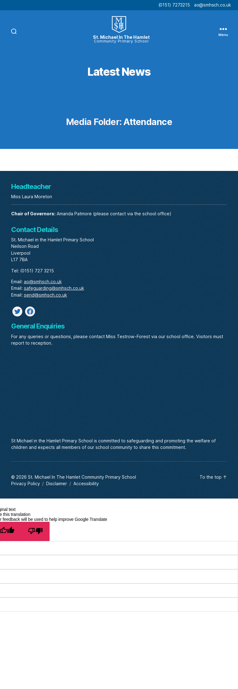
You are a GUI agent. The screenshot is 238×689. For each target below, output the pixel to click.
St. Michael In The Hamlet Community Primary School (82, 477)
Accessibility (86, 483)
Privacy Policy (25, 483)
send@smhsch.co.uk (45, 295)
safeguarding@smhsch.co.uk (54, 288)
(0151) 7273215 (174, 4)
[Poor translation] (35, 531)
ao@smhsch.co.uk (212, 4)
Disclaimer (56, 483)
